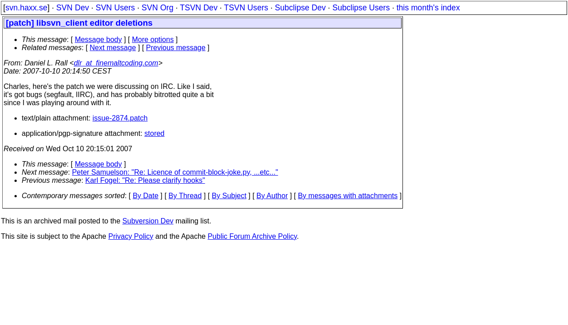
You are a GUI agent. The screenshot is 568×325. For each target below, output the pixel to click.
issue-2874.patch (120, 118)
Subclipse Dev (300, 7)
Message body (98, 39)
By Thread (185, 196)
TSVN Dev (199, 7)
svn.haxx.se (26, 7)
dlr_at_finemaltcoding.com (116, 63)
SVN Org (157, 7)
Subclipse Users (361, 7)
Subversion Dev (148, 221)
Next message (113, 47)
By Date (145, 196)
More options (153, 39)
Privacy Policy (130, 236)
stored (154, 133)
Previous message (176, 47)
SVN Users (115, 7)
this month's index (428, 7)
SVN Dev (72, 7)
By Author (272, 196)
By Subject (229, 196)
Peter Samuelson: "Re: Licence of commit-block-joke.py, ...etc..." (175, 172)
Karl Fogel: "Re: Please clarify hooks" (145, 180)
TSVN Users (246, 7)
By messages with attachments (348, 196)
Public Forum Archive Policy (252, 236)
